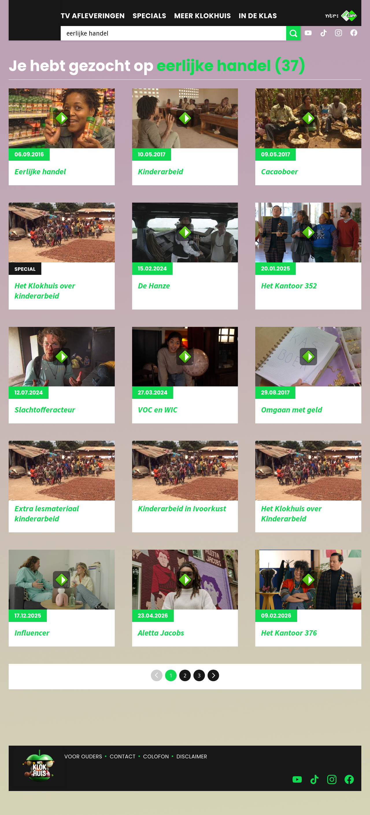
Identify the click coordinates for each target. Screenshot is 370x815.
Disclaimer (192, 756)
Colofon (156, 756)
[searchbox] (173, 33)
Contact (123, 756)
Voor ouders (83, 756)
